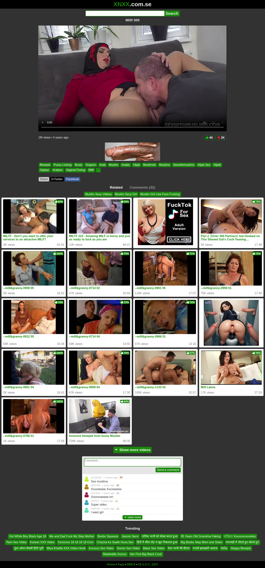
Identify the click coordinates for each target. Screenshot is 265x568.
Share (44, 179)
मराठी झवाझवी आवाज (205, 548)
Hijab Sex (204, 164)
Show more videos (132, 450)
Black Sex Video (153, 548)
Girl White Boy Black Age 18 (27, 536)
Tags (121, 564)
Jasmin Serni (130, 536)
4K (209, 137)
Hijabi (217, 164)
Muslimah (149, 164)
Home (111, 564)
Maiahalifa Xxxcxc (115, 554)
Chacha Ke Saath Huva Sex (115, 542)
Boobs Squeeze (108, 536)
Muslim (113, 164)
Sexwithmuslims (183, 164)
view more (132, 517)
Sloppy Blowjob (241, 548)
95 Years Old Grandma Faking (200, 536)
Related (116, 187)
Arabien (58, 170)
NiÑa (224, 548)
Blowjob (45, 164)
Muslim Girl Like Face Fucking (160, 194)
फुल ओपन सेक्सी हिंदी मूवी (28, 548)
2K (221, 137)
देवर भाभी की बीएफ (179, 548)
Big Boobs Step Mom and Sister (201, 542)
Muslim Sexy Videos (98, 194)
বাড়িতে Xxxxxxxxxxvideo (240, 536)
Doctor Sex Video (128, 548)
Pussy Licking (63, 164)
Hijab (136, 164)
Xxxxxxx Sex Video (101, 548)
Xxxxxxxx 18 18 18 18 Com (75, 542)
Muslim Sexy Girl (126, 194)
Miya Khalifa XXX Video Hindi (66, 548)
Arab (102, 164)
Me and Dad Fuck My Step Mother (71, 536)
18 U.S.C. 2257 (148, 564)
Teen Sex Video (16, 542)
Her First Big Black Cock (146, 554)
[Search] (124, 13)
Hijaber (44, 170)
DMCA (131, 564)
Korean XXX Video (42, 542)
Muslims (164, 164)
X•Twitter (57, 179)
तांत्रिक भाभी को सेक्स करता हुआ (160, 536)
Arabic (125, 164)
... (98, 170)
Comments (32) (142, 187)
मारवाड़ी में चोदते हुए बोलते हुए (242, 542)
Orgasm (91, 164)
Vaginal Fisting (75, 170)
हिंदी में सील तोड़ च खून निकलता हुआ (157, 542)
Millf (91, 170)
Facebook (72, 179)
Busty (78, 164)
